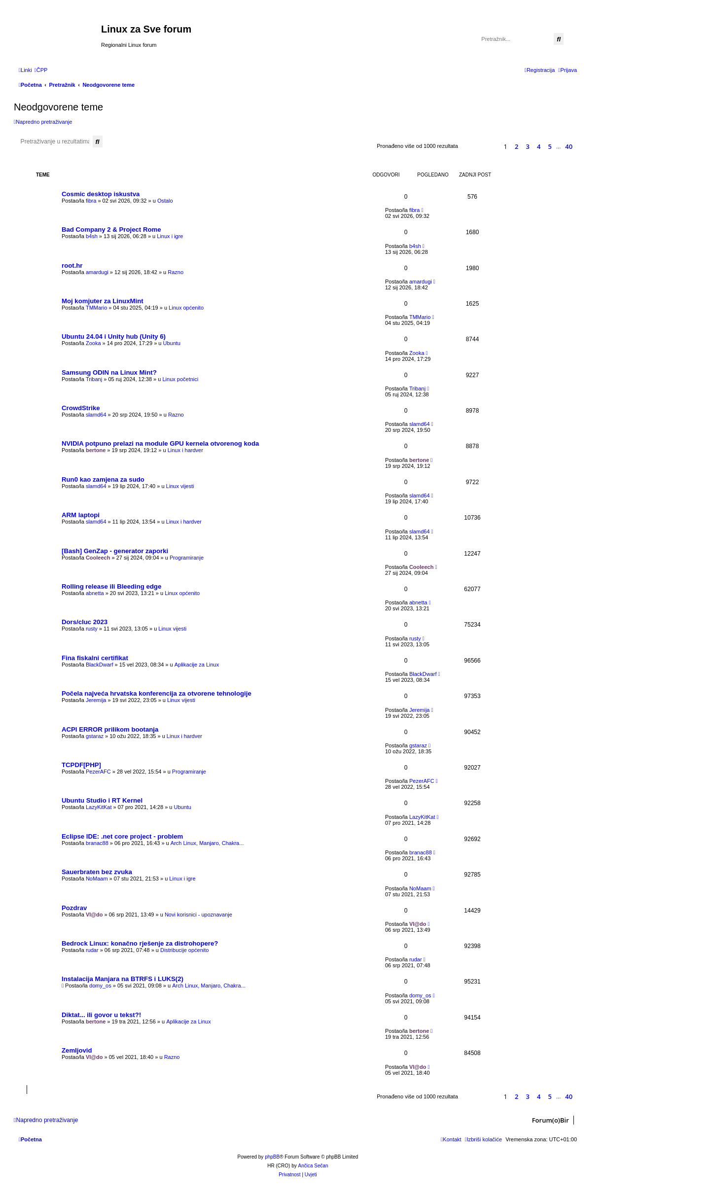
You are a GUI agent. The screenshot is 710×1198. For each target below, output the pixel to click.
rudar (92, 950)
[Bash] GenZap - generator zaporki (115, 551)
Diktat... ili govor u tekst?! (101, 1015)
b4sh (92, 236)
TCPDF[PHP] (81, 765)
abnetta (95, 593)
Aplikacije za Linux (197, 665)
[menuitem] (41, 70)
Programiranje (187, 558)
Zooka (93, 343)
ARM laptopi (81, 515)
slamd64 (96, 415)
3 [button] (528, 146)
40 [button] (568, 146)
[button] (489, 146)
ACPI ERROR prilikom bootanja (110, 729)
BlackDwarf (99, 665)
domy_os (100, 985)
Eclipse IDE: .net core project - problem (122, 836)
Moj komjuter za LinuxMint (102, 301)
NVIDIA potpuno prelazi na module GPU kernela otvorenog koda (160, 443)
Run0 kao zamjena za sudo (103, 479)
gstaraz (95, 736)
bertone (96, 450)
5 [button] (550, 146)
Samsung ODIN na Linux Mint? (109, 372)
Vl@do (94, 914)
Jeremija (96, 700)
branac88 (97, 843)
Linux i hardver (185, 450)
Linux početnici (180, 379)
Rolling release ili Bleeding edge (111, 586)
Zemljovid (77, 1050)
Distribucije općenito (184, 950)
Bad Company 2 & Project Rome (111, 229)
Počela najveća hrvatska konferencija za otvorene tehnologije (156, 693)
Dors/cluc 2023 (84, 622)
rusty (92, 629)
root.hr (72, 265)
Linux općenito (186, 308)
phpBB (272, 1157)
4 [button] (538, 146)
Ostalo (165, 201)
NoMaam (97, 878)
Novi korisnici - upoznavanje (198, 914)
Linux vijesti (180, 486)
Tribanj (94, 379)
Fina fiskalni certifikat (95, 658)
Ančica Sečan (313, 1165)
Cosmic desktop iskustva (101, 194)
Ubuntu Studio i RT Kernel (102, 800)
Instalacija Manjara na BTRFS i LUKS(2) (122, 979)
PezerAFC (98, 772)
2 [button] (516, 146)
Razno (175, 272)
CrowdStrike (81, 408)
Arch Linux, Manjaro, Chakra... (207, 843)
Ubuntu (171, 343)
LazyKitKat (99, 807)
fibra (91, 201)
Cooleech (98, 558)
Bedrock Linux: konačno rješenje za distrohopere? (140, 943)
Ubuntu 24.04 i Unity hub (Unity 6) (114, 336)
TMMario (96, 308)
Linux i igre (170, 236)
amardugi (97, 272)
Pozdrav (74, 908)
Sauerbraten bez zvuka (97, 872)
